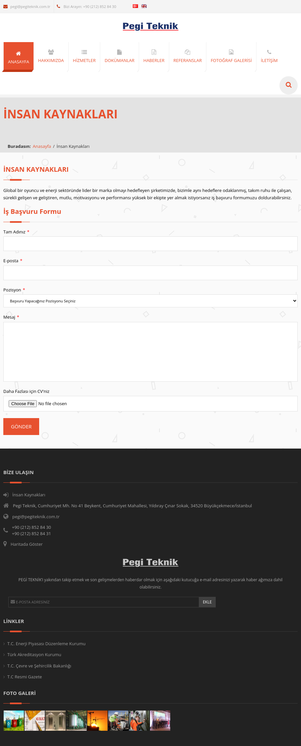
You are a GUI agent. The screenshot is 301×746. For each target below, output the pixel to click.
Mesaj (14, 317)
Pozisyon (17, 290)
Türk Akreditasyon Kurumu (34, 654)
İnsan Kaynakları (28, 495)
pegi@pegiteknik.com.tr (26, 6)
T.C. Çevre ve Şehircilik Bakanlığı (39, 666)
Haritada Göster (27, 544)
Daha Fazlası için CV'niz (29, 391)
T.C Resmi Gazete (24, 677)
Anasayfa (42, 146)
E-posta (15, 261)
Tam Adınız (19, 232)
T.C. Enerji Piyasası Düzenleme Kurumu (46, 644)
